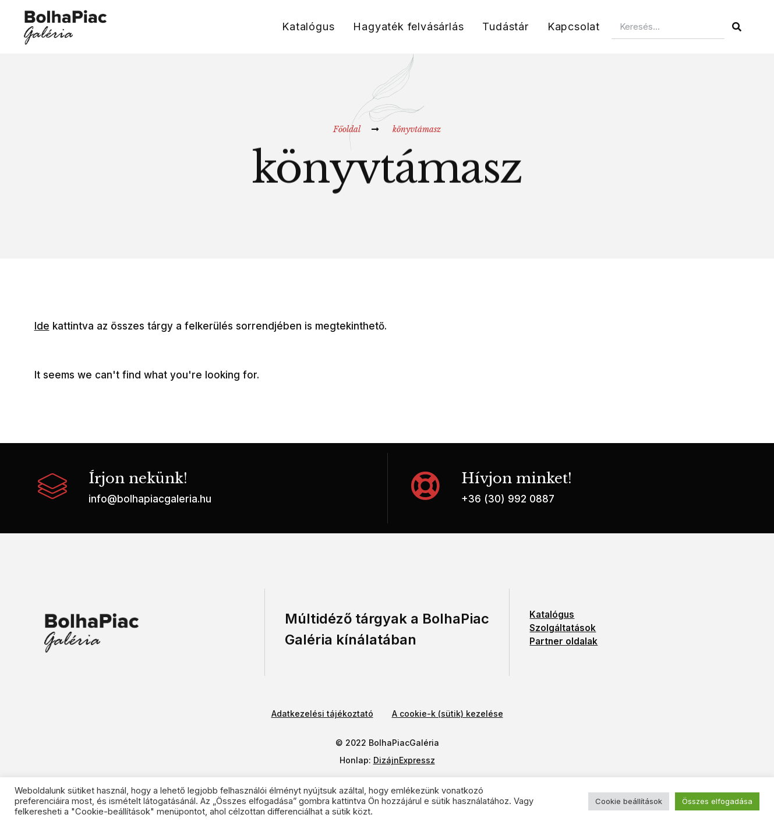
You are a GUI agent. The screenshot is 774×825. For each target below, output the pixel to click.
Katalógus (308, 26)
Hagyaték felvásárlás (408, 26)
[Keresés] (736, 27)
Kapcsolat (573, 26)
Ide (42, 326)
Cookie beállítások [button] (628, 801)
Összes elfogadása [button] (717, 801)
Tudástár (505, 26)
